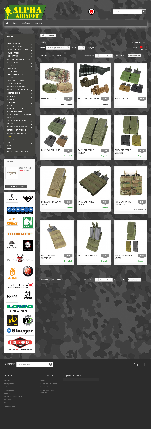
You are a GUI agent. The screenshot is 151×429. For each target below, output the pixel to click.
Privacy (6, 403)
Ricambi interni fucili (16, 121)
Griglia (141, 48)
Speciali (9, 161)
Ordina (43, 48)
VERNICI (10, 148)
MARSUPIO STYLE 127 (50, 98)
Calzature (11, 65)
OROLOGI (10, 99)
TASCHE (10, 136)
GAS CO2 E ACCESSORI (16, 81)
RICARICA (10, 124)
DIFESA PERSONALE (15, 74)
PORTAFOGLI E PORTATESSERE (19, 115)
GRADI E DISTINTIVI (14, 84)
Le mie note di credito (48, 384)
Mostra (74, 48)
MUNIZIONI (11, 96)
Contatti (38, 23)
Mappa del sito (9, 406)
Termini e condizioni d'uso (13, 396)
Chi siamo (26, 23)
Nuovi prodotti (9, 384)
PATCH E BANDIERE (14, 111)
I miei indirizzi (45, 387)
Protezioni (11, 118)
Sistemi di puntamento (17, 133)
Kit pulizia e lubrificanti (17, 90)
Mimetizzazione (13, 93)
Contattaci (7, 393)
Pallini (9, 105)
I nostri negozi (9, 390)
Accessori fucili (14, 47)
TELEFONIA (11, 139)
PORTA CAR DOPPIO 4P (50, 150)
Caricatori (11, 68)
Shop (15, 23)
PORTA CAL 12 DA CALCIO (88, 98)
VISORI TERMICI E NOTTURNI (18, 151)
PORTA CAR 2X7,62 (122, 98)
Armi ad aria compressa (17, 50)
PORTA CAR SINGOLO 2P (88, 255)
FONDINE (10, 78)
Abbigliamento (13, 44)
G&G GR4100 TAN (25, 168)
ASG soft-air (12, 56)
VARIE (9, 145)
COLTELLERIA (12, 71)
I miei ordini (44, 380)
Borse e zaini (12, 62)
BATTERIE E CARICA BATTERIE (18, 59)
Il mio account (46, 375)
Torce (9, 142)
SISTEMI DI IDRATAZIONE (16, 130)
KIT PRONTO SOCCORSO (16, 87)
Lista (145, 48)
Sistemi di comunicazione (18, 127)
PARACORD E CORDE (15, 108)
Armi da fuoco (13, 53)
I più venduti (8, 387)
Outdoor (11, 102)
